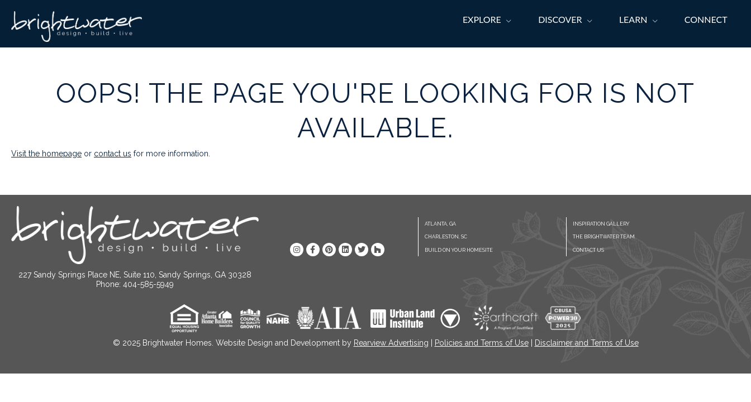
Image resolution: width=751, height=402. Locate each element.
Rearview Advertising (391, 342)
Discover (560, 19)
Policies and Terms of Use (482, 342)
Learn (633, 19)
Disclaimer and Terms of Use (587, 342)
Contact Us (588, 250)
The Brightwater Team (604, 237)
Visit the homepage (46, 153)
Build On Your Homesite (459, 250)
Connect (706, 19)
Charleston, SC (446, 237)
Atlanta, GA (440, 224)
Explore (482, 19)
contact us (112, 153)
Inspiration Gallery (601, 224)
